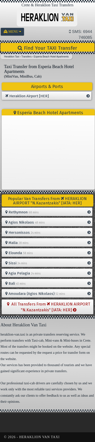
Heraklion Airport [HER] (47, 96)
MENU (12, 31)
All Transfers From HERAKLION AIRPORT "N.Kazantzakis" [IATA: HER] (48, 307)
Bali (47, 283)
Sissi (47, 263)
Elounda (47, 253)
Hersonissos (47, 232)
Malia (47, 242)
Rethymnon (47, 212)
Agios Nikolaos (47, 222)
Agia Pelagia (47, 273)
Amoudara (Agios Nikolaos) (47, 293)
